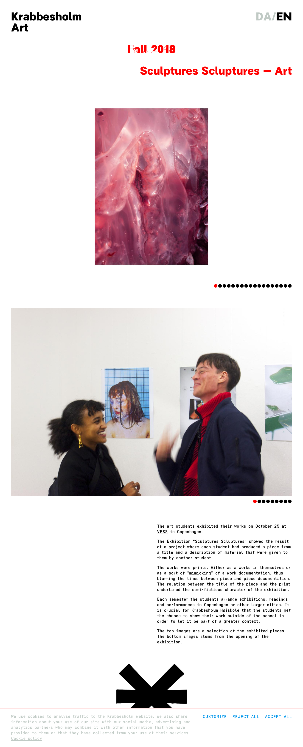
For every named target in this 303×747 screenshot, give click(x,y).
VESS (162, 531)
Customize (215, 716)
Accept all (278, 716)
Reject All (245, 716)
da (264, 16)
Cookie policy (26, 738)
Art (19, 27)
